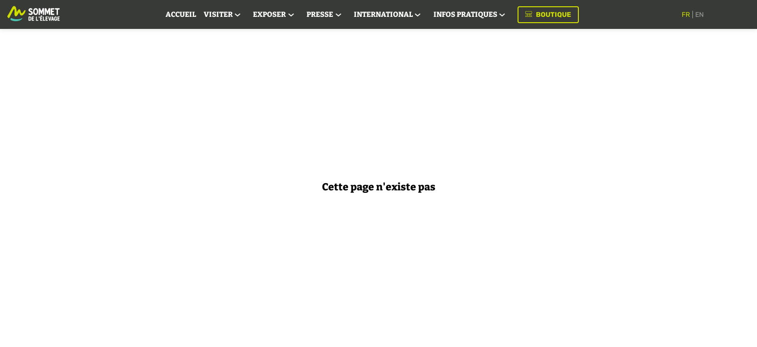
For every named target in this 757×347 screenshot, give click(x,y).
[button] (558, 14)
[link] (191, 14)
